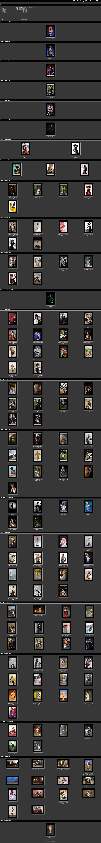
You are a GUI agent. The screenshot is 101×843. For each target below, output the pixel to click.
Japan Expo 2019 (24, 9)
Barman (28, 16)
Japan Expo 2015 (24, 13)
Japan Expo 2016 (24, 12)
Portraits (28, 18)
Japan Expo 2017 (24, 11)
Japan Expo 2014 (24, 14)
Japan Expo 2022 (24, 8)
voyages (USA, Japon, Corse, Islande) (28, 7)
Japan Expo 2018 (24, 10)
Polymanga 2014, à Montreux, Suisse (27, 15)
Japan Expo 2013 (24, 19)
